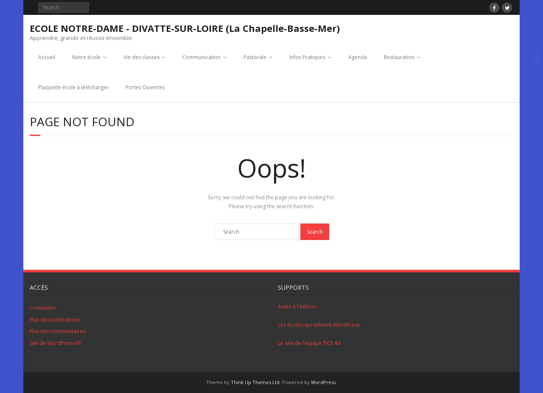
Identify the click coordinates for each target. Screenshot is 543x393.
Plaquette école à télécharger (73, 87)
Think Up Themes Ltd (255, 382)
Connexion (43, 307)
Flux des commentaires (57, 331)
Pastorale (255, 57)
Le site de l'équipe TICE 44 (309, 343)
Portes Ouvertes (145, 87)
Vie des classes (141, 57)
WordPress (323, 382)
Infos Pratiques (307, 57)
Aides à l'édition (297, 306)
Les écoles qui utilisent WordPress (319, 324)
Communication (201, 57)
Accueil (46, 57)
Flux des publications (55, 319)
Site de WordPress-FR (55, 343)
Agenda (357, 57)
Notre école (86, 57)
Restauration (399, 57)
